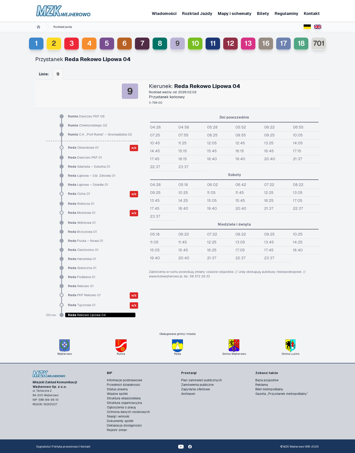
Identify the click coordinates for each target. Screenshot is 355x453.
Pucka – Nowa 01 (85, 241)
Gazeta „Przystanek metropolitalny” (281, 394)
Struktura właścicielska (124, 398)
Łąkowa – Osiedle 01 (88, 185)
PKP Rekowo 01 (84, 295)
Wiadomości (164, 13)
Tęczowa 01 (82, 305)
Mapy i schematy (235, 13)
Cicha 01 (79, 194)
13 (248, 43)
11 (213, 43)
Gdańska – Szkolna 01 (89, 167)
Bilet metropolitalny (269, 389)
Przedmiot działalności (123, 385)
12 (230, 43)
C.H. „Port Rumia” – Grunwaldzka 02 (100, 134)
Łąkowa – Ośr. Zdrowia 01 (91, 176)
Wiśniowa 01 (82, 223)
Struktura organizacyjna (124, 403)
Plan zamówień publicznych (201, 380)
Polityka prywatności (65, 446)
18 (301, 43)
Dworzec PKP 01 (85, 157)
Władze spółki (117, 394)
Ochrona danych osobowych (128, 412)
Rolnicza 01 (81, 204)
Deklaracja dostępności (124, 425)
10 (195, 43)
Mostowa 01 (82, 213)
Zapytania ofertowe (195, 389)
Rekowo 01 (81, 286)
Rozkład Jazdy (197, 13)
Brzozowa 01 (82, 232)
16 (266, 43)
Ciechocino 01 (83, 250)
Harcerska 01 (82, 259)
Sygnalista (43, 446)
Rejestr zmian (117, 430)
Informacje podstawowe (124, 380)
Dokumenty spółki (120, 421)
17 (283, 43)
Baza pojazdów (266, 380)
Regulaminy (286, 13)
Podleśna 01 (81, 277)
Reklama (261, 385)
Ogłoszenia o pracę (121, 407)
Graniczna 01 (82, 268)
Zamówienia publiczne (197, 385)
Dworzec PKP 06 (86, 116)
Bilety (263, 13)
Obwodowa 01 (83, 147)
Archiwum (188, 394)
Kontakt (312, 13)
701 (318, 43)
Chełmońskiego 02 (87, 125)
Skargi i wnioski (118, 416)
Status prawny (117, 389)
